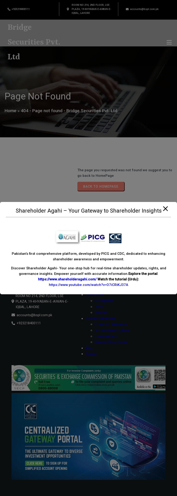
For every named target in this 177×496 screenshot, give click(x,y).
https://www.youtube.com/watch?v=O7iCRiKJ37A (88, 285)
